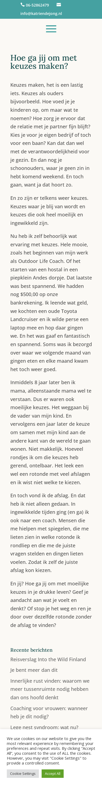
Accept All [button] (52, 773)
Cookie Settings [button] (23, 773)
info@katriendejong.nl (41, 13)
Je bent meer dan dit (34, 670)
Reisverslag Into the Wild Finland (48, 659)
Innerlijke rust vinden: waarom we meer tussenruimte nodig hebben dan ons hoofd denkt (49, 689)
